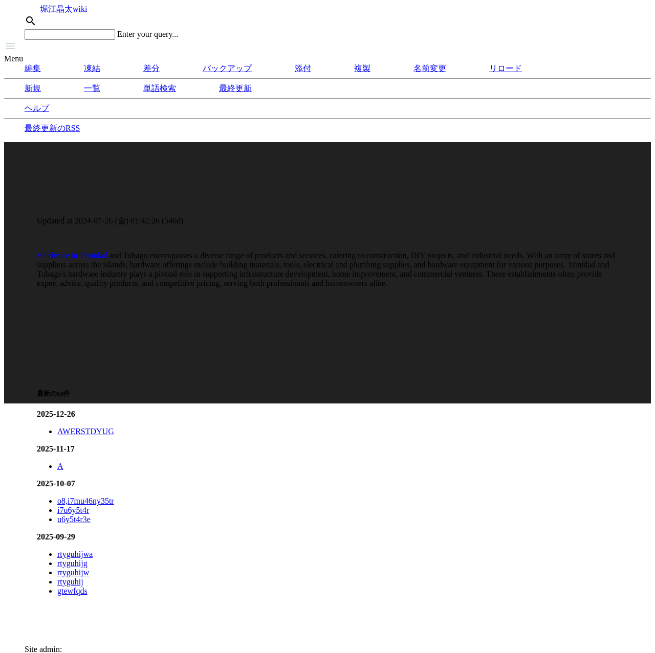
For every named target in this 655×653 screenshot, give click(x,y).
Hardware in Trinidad (72, 255)
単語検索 (159, 88)
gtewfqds (72, 591)
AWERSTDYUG (85, 431)
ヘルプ (37, 108)
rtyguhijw (73, 572)
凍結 (92, 68)
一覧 (92, 88)
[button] (327, 47)
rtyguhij (70, 581)
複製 (362, 68)
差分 (151, 68)
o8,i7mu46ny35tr (85, 501)
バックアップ (227, 68)
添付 (303, 68)
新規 (33, 88)
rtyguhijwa (75, 554)
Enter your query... (147, 34)
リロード (505, 68)
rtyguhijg (72, 563)
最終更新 (235, 88)
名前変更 (429, 68)
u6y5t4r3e (74, 519)
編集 (33, 68)
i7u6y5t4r (73, 510)
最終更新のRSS (52, 128)
